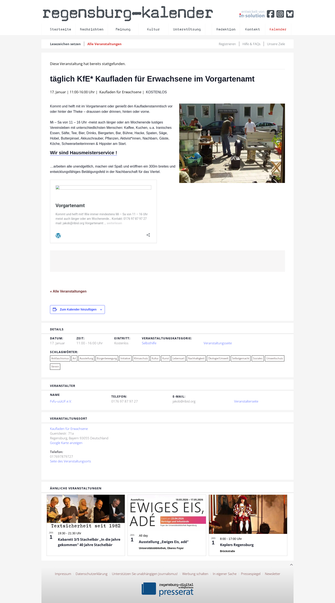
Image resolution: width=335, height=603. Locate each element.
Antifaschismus (60, 358)
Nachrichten (91, 29)
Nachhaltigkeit (196, 358)
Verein (55, 366)
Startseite (60, 29)
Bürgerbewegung (107, 358)
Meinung (123, 29)
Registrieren (227, 44)
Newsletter (272, 574)
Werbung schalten (195, 574)
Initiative (125, 358)
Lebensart (178, 358)
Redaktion (225, 29)
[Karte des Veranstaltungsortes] (209, 448)
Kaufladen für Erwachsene (69, 428)
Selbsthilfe (149, 343)
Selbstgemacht (240, 358)
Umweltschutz (274, 358)
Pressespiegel (250, 574)
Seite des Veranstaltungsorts (70, 461)
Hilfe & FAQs (251, 44)
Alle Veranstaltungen (104, 44)
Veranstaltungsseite (218, 343)
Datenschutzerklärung (91, 574)
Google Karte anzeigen (66, 443)
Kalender (278, 29)
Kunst (165, 358)
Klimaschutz (141, 358)
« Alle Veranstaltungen (68, 291)
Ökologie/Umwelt (218, 358)
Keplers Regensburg (237, 544)
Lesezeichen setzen (65, 44)
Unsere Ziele (276, 44)
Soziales (258, 358)
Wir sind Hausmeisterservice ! (83, 152)
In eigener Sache (225, 574)
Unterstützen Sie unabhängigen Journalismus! (145, 574)
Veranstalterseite (246, 401)
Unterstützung (187, 29)
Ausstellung (86, 358)
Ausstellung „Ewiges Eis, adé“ (163, 541)
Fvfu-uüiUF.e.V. (61, 401)
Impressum (63, 574)
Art (74, 358)
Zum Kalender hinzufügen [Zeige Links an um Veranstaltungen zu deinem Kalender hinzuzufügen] (78, 309)
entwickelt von (251, 13)
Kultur (153, 29)
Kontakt (252, 29)
